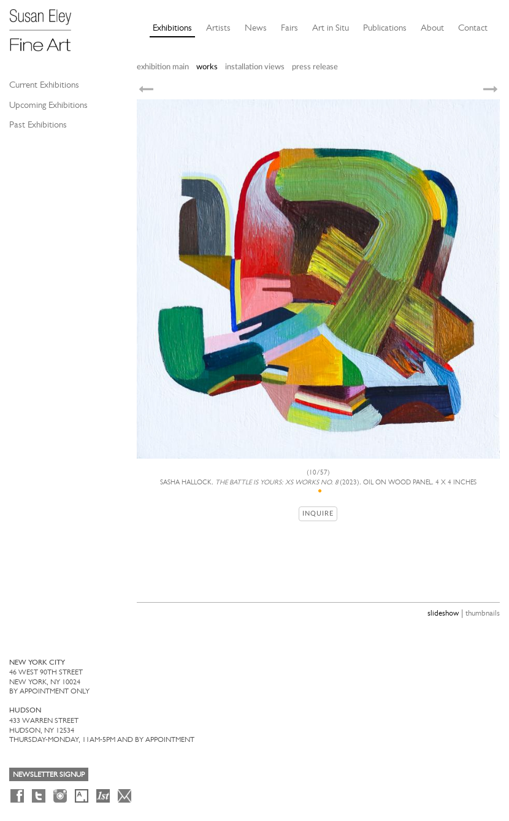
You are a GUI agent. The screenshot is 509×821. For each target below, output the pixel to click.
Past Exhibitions (38, 124)
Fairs (289, 27)
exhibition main (163, 67)
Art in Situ (330, 27)
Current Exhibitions (44, 84)
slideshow (443, 612)
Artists (218, 27)
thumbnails (482, 612)
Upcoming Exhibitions (48, 104)
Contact (473, 27)
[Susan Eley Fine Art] (46, 26)
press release (315, 67)
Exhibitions (172, 27)
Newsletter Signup (49, 774)
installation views (255, 67)
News (256, 27)
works (207, 67)
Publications (385, 27)
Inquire (318, 513)
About (432, 27)
